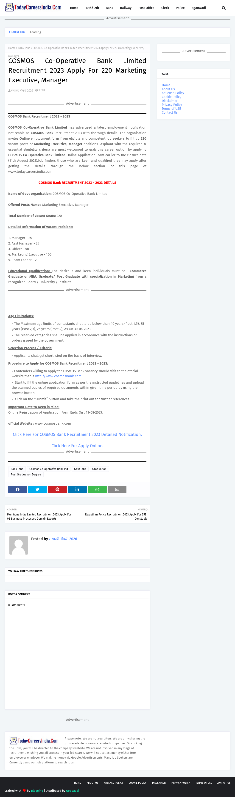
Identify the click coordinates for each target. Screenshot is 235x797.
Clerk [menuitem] (165, 8)
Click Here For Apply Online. (77, 445)
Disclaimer (169, 101)
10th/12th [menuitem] (92, 8)
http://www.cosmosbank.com (58, 376)
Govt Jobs (80, 469)
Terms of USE (171, 109)
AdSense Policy (173, 93)
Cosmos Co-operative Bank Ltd (48, 469)
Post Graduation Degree (26, 474)
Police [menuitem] (180, 8)
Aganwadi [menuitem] (199, 8)
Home (12, 48)
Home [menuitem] (74, 8)
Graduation (99, 469)
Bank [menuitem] (109, 8)
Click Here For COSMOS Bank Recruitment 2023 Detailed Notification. (77, 434)
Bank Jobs (24, 48)
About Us (168, 89)
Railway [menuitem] (125, 8)
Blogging (37, 790)
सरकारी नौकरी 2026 (22, 90)
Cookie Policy (171, 97)
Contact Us (170, 113)
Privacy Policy (172, 105)
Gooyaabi (72, 790)
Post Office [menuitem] (146, 8)
